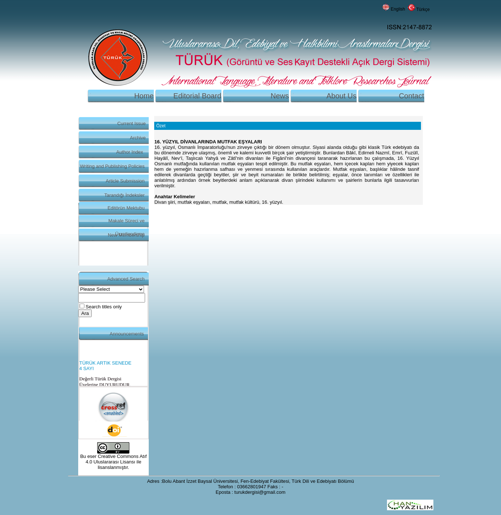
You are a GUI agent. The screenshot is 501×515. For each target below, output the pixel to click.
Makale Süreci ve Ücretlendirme (126, 222)
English (398, 9)
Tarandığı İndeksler (125, 195)
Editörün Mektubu (126, 208)
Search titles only (104, 306)
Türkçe (423, 9)
